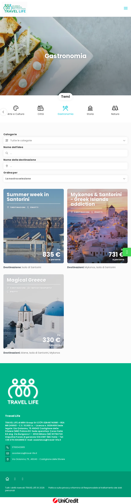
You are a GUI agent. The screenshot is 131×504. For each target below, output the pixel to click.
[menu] (125, 8)
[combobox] (65, 166)
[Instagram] (22, 478)
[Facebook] (15, 478)
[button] (3, 112)
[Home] (7, 478)
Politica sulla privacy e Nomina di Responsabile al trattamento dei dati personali (63, 489)
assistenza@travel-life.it (24, 453)
